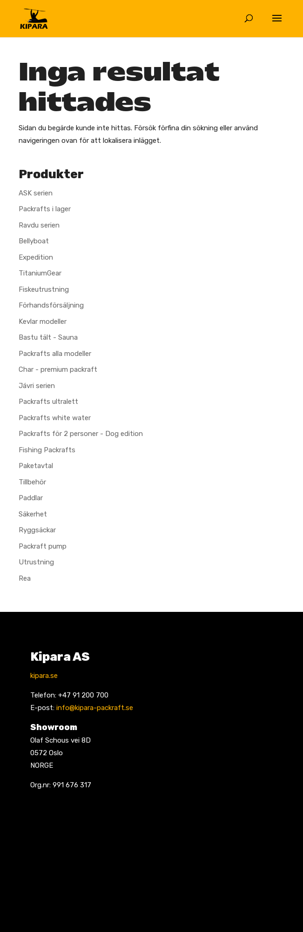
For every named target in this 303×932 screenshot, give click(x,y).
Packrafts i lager (45, 209)
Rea (25, 578)
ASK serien (36, 193)
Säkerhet (33, 514)
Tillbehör (32, 482)
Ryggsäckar (37, 530)
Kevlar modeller (43, 321)
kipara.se (44, 675)
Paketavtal (36, 466)
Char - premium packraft (58, 369)
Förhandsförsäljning (51, 305)
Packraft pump (43, 546)
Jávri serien (37, 386)
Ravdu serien (39, 225)
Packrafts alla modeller (55, 353)
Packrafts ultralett (48, 401)
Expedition (36, 257)
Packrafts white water (55, 418)
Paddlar (31, 498)
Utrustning (36, 562)
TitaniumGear (40, 273)
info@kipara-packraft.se (94, 708)
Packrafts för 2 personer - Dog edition (81, 433)
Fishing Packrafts (47, 450)
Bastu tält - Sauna (48, 337)
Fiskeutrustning (44, 289)
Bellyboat (34, 241)
